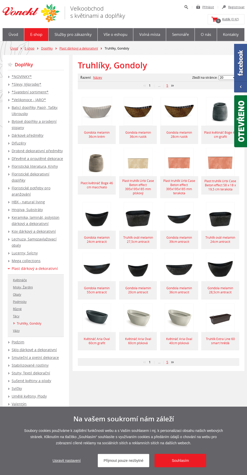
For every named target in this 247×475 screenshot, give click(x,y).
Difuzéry (19, 143)
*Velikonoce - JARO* (29, 99)
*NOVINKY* (22, 76)
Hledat (186, 7)
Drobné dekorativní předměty (37, 150)
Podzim (18, 342)
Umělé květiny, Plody (29, 396)
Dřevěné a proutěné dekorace (37, 158)
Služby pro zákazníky (73, 34)
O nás (206, 34)
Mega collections (26, 260)
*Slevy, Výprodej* (26, 84)
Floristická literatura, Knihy (35, 166)
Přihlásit (208, 7)
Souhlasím (180, 460)
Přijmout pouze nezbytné (123, 460)
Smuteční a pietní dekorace (35, 357)
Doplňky (47, 48)
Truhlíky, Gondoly (29, 323)
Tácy (16, 316)
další (172, 86)
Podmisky (20, 302)
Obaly (17, 294)
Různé (17, 309)
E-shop (36, 34)
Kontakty (231, 34)
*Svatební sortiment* (30, 92)
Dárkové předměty (27, 135)
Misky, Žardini (23, 287)
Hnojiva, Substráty (27, 209)
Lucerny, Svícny (25, 253)
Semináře (180, 34)
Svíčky (17, 388)
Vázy (16, 330)
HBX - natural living (28, 201)
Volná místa (149, 34)
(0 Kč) (227, 20)
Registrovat (236, 7)
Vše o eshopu (115, 34)
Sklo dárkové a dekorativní (34, 349)
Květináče (20, 280)
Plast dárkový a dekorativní (78, 48)
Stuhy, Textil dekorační (31, 373)
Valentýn (19, 403)
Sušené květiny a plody (31, 380)
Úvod (13, 34)
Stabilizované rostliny (30, 365)
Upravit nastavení (67, 460)
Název (97, 77)
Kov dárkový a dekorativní (34, 231)
